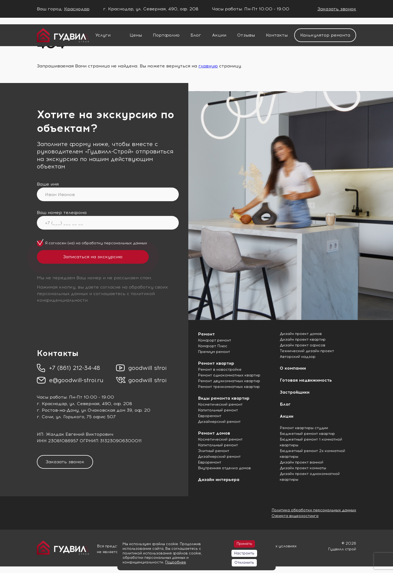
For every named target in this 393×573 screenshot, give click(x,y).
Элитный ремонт (213, 451)
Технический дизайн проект (307, 351)
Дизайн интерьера (218, 479)
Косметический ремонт (220, 404)
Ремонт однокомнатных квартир (229, 375)
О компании (293, 368)
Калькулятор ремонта (325, 35)
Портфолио (166, 35)
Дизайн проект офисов (302, 345)
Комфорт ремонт (214, 340)
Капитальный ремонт (218, 410)
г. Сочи (45, 416)
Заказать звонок (336, 8)
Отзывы (246, 35)
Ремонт (206, 334)
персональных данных (125, 243)
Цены (136, 35)
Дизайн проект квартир (303, 339)
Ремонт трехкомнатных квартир (229, 386)
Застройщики (294, 392)
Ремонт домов (214, 433)
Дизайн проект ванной (301, 462)
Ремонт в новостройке (220, 369)
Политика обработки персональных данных (314, 510)
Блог (195, 35)
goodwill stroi (147, 367)
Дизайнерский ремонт (219, 421)
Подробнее (175, 562)
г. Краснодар (52, 403)
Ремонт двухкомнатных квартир (229, 381)
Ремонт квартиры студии (304, 428)
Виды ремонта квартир (223, 398)
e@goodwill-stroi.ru (76, 380)
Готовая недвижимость (306, 380)
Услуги (103, 35)
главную (208, 66)
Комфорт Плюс (212, 346)
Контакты (277, 35)
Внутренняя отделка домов (224, 468)
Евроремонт (209, 416)
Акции (219, 35)
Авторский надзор (297, 356)
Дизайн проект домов (301, 333)
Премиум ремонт (214, 351)
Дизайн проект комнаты (303, 468)
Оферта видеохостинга (295, 515)
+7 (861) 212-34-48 (74, 367)
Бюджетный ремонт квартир (307, 433)
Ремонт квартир (216, 363)
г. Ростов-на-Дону (58, 410)
